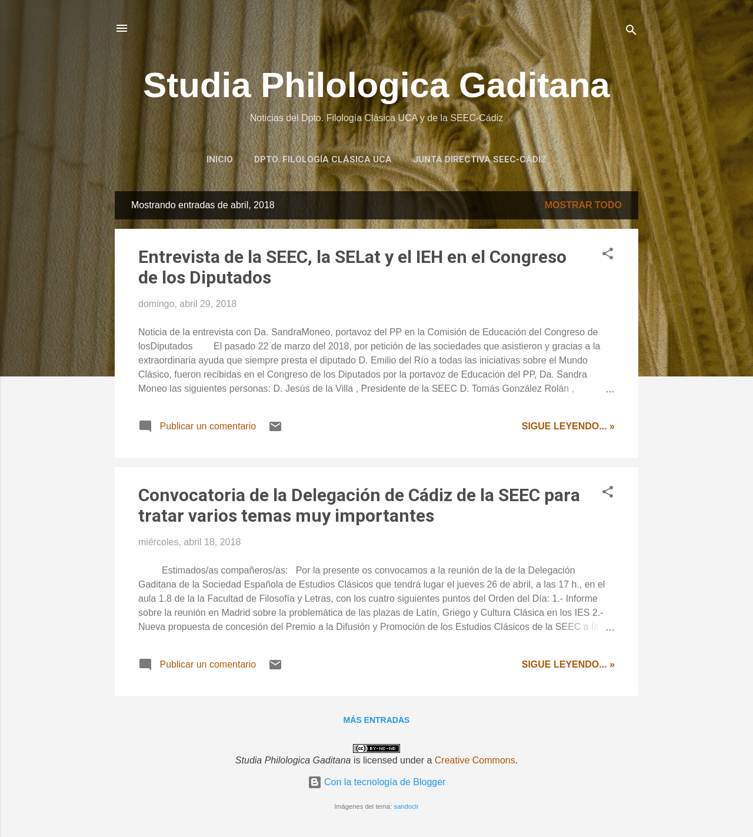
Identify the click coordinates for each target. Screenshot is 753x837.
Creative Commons (475, 760)
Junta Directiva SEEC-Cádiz (480, 159)
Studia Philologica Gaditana (376, 85)
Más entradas (377, 720)
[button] (608, 255)
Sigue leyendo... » (568, 426)
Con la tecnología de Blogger (377, 782)
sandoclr (406, 806)
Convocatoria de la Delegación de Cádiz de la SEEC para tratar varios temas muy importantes (359, 505)
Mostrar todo (583, 205)
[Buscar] (631, 32)
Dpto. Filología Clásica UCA (323, 159)
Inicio (219, 159)
